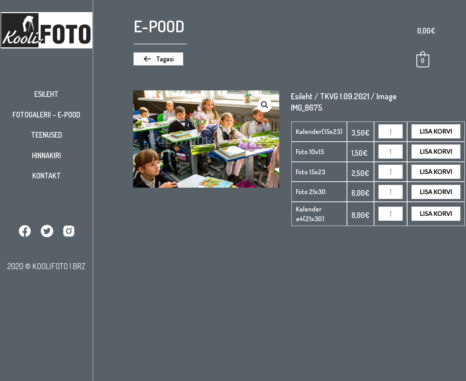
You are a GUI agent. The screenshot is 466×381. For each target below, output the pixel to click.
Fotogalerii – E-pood (46, 114)
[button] (158, 58)
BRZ (79, 266)
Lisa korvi (436, 131)
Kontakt (46, 175)
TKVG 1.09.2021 (344, 96)
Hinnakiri (46, 155)
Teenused (46, 134)
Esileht (46, 94)
